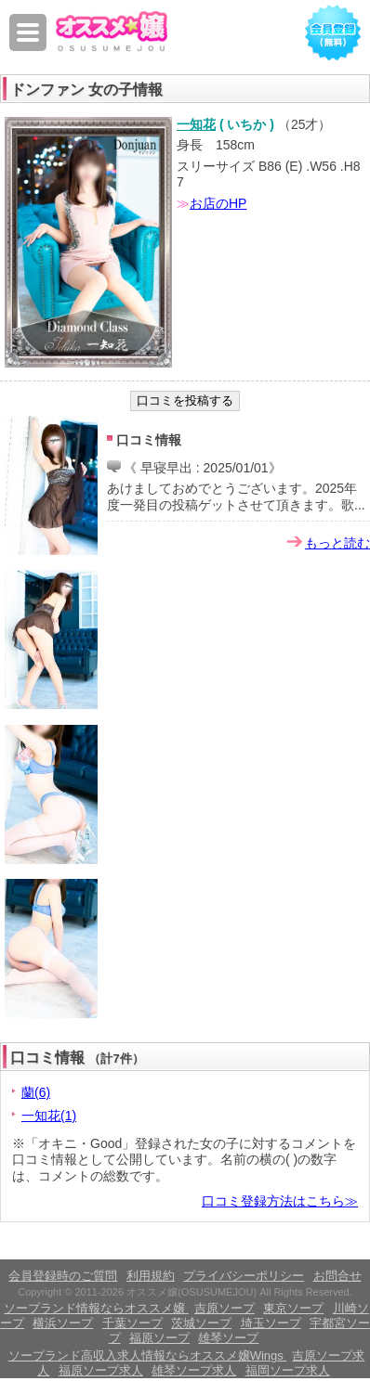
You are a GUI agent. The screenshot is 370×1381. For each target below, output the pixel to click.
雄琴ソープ (228, 1338)
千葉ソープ (132, 1323)
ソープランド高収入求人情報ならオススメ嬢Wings (147, 1355)
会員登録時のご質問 (62, 1276)
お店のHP (218, 203)
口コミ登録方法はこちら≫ (280, 1201)
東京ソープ (293, 1308)
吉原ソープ (224, 1308)
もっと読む (337, 543)
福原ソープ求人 (101, 1370)
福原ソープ (159, 1338)
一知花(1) (48, 1115)
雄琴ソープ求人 (194, 1370)
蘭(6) (35, 1092)
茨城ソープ (201, 1323)
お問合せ (337, 1276)
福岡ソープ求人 (287, 1370)
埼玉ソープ (271, 1323)
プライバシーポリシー (243, 1276)
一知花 (196, 124)
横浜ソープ (63, 1323)
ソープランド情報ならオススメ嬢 (96, 1308)
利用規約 (150, 1276)
